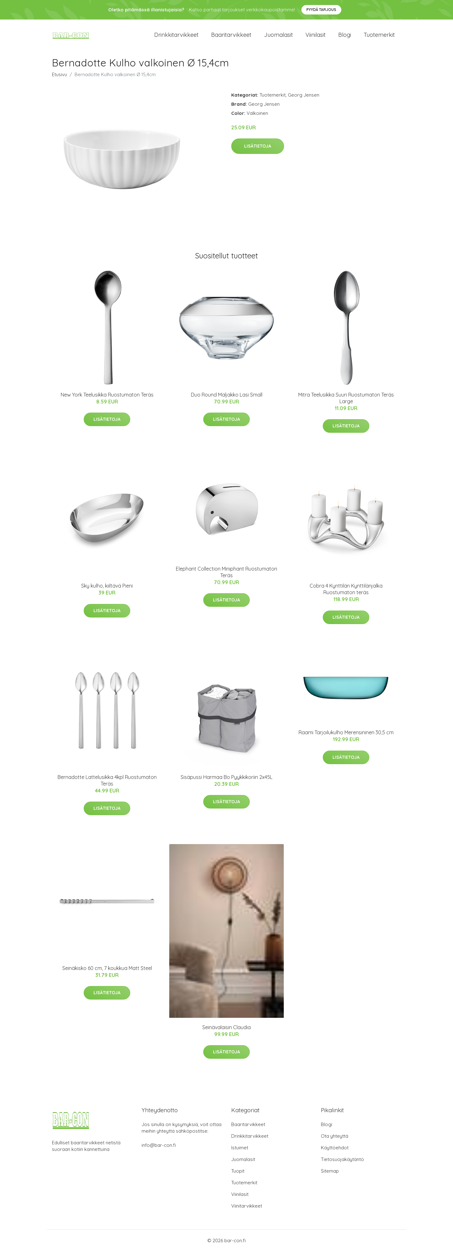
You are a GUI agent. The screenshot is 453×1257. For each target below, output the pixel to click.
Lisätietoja (257, 152)
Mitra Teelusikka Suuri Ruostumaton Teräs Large (346, 403)
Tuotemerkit (379, 37)
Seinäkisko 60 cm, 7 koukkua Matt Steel (107, 973)
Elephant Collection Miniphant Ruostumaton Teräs (226, 577)
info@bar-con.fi (159, 1151)
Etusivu (59, 80)
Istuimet (239, 1153)
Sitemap (330, 1177)
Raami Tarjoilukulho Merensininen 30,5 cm (346, 738)
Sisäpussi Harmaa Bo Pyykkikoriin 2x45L (226, 782)
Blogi (344, 37)
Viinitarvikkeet (246, 1212)
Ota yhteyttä (334, 1142)
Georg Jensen (303, 100)
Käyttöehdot (335, 1153)
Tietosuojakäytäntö (342, 1165)
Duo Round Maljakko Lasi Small (226, 400)
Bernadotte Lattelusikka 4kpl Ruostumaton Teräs (107, 785)
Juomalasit (278, 37)
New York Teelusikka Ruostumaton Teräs (107, 400)
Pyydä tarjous (321, 9)
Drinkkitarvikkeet (176, 37)
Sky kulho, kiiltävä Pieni (107, 591)
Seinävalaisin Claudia (226, 1032)
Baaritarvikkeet (231, 37)
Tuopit (237, 1177)
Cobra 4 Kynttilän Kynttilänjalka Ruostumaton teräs (346, 594)
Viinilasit (315, 37)
